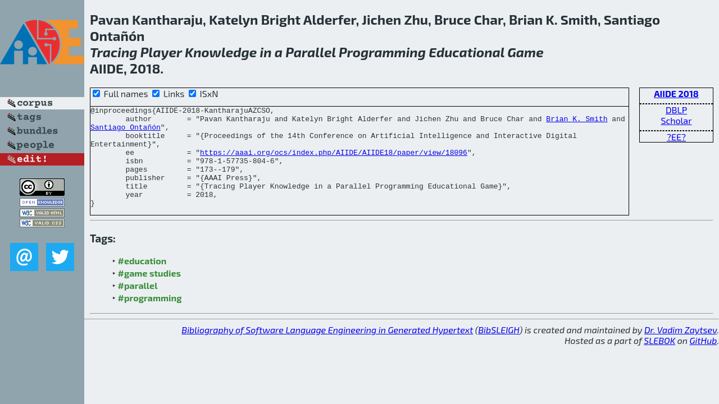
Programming (382, 52)
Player (161, 52)
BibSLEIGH (498, 350)
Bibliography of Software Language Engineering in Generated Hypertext (327, 350)
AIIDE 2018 (676, 93)
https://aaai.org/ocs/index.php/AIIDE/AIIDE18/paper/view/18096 (333, 162)
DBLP (676, 109)
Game (525, 52)
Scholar (676, 120)
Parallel (310, 52)
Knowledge (221, 52)
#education (142, 281)
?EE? (676, 136)
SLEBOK (659, 360)
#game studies (149, 293)
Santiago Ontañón (125, 132)
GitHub (703, 360)
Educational (466, 52)
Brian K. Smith (576, 122)
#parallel (138, 305)
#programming (150, 318)
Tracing (114, 52)
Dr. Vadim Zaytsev (680, 350)
